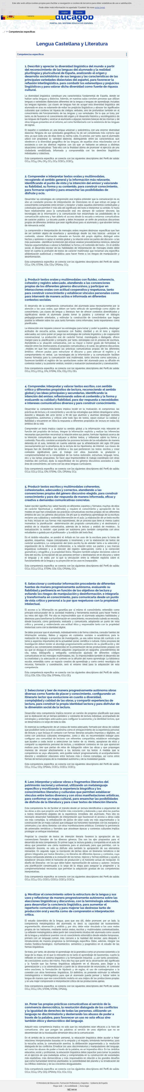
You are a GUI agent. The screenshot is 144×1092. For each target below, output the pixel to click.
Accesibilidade (71, 1086)
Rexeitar (79, 12)
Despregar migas (4, 32)
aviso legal (100, 7)
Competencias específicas (30, 54)
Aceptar (64, 12)
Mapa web (57, 1086)
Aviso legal (84, 1086)
